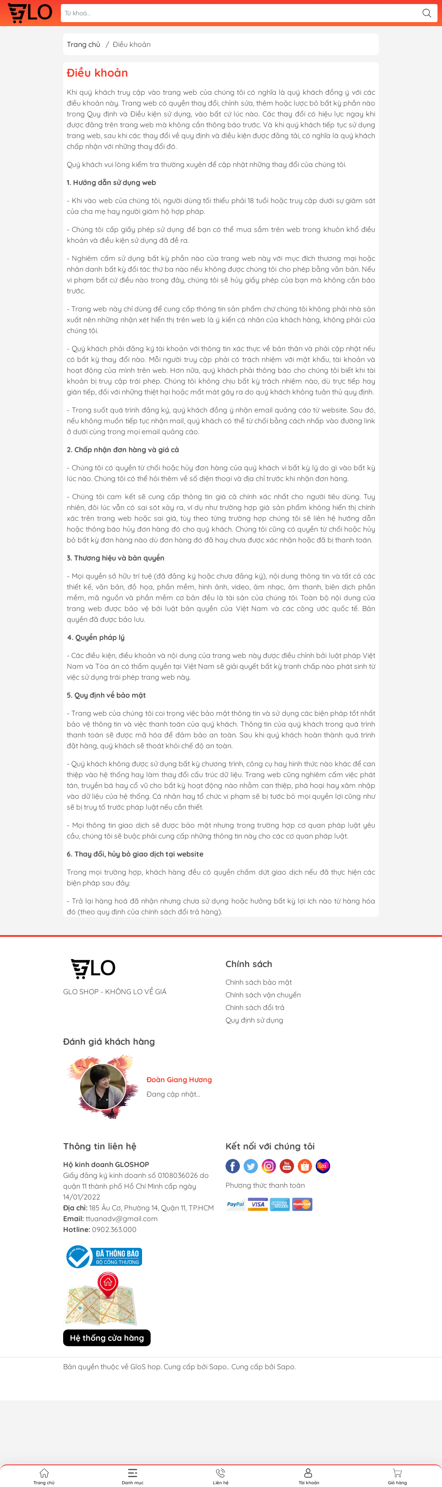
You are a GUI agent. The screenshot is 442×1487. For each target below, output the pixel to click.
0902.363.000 (114, 1229)
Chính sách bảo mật (259, 982)
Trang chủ (83, 44)
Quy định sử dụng (254, 1019)
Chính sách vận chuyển (263, 994)
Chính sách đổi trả (255, 1007)
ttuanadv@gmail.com (122, 1218)
